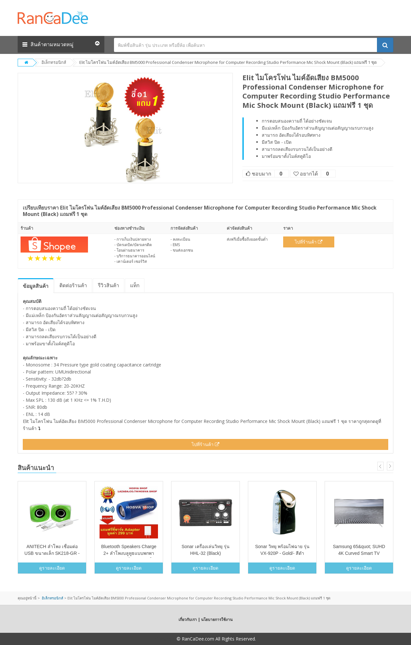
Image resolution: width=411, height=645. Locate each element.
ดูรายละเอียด (52, 568)
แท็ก (134, 285)
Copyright (165, 639)
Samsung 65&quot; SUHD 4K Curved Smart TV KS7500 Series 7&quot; (359, 553)
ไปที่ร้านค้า (308, 242)
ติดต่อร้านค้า (73, 285)
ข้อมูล (35, 285)
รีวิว (108, 285)
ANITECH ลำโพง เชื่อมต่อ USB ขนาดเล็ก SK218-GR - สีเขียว (52, 553)
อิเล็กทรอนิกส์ (53, 62)
